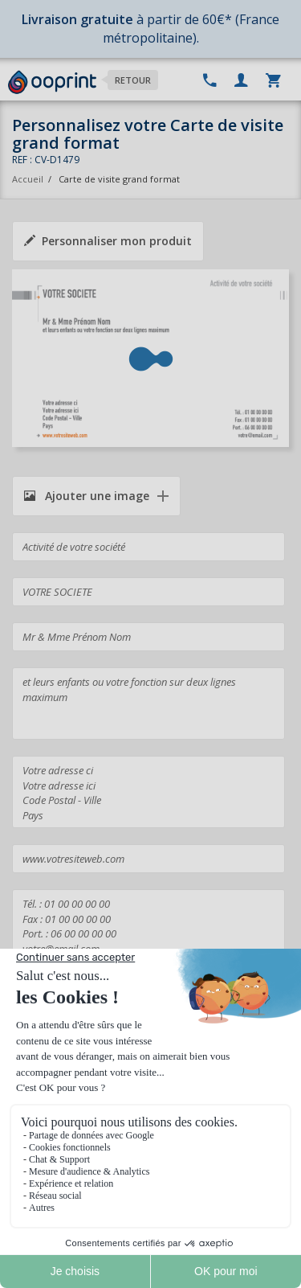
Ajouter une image (86, 495)
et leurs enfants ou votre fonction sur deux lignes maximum (148, 703)
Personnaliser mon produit (108, 240)
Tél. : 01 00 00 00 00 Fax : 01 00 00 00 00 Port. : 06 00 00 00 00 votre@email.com (148, 925)
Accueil (27, 179)
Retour (133, 80)
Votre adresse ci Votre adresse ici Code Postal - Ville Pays (148, 792)
